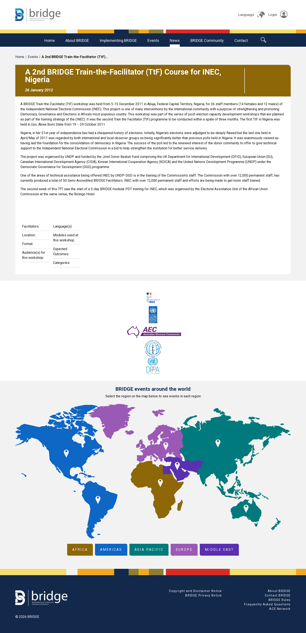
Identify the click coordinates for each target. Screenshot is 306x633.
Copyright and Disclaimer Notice (195, 591)
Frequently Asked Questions (267, 604)
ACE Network (280, 608)
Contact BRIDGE (278, 595)
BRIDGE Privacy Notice (203, 595)
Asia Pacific (149, 550)
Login (278, 14)
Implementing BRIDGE (118, 40)
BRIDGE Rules (280, 600)
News (175, 40)
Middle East (219, 550)
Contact (241, 40)
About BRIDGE (77, 40)
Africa (80, 550)
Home (49, 40)
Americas (111, 550)
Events (153, 40)
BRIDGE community (207, 40)
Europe (184, 550)
